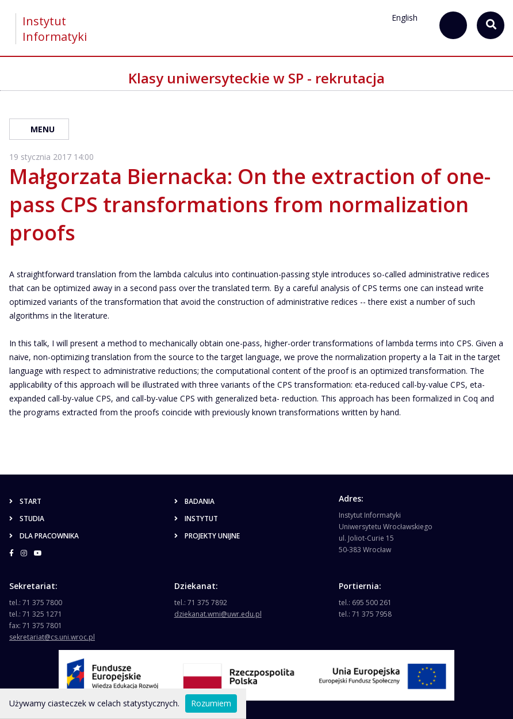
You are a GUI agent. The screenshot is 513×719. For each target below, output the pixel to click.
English (405, 17)
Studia (26, 518)
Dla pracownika (44, 536)
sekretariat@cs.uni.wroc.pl (52, 637)
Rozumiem (211, 703)
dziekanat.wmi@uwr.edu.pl (218, 614)
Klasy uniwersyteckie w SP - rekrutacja (256, 77)
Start (25, 501)
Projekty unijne (207, 536)
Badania (194, 501)
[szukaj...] (453, 25)
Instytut (196, 518)
